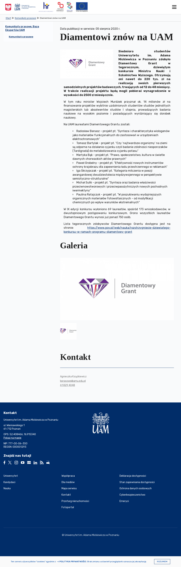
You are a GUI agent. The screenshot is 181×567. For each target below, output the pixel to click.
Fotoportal (68, 507)
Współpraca (68, 475)
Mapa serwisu (69, 488)
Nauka (7, 488)
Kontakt (66, 494)
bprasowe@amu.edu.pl (73, 380)
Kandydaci (9, 482)
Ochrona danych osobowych (135, 488)
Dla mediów (68, 482)
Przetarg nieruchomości (75, 501)
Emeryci (124, 501)
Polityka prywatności (72, 561)
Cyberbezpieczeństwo (132, 494)
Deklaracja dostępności (132, 475)
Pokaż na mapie (12, 437)
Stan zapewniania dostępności (137, 482)
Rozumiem (162, 561)
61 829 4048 (67, 385)
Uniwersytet (11, 475)
